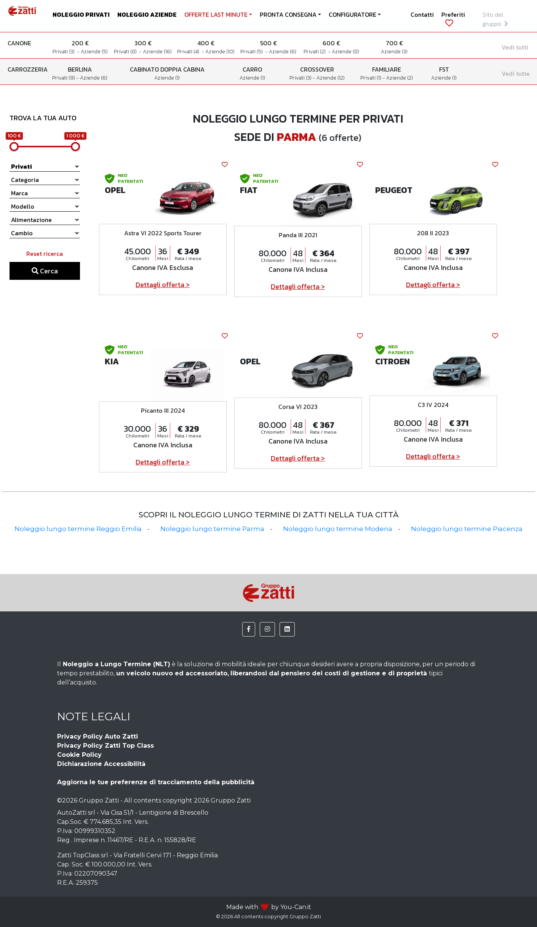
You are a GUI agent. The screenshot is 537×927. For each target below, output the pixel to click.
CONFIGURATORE (352, 14)
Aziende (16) (157, 52)
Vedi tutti (515, 47)
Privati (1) (371, 78)
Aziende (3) (394, 52)
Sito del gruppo (495, 19)
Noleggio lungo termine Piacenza (467, 529)
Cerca (45, 271)
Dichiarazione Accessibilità (101, 763)
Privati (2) (316, 52)
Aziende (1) (167, 78)
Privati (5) (252, 52)
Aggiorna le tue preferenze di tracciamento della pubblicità (155, 782)
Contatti (422, 14)
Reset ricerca (44, 253)
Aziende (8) (345, 52)
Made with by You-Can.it (268, 907)
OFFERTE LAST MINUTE (216, 14)
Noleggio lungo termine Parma (212, 529)
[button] (248, 629)
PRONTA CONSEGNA (288, 14)
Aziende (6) (282, 52)
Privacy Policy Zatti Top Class (105, 745)
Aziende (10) (220, 52)
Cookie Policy (79, 754)
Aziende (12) (330, 78)
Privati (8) (126, 52)
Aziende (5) (94, 52)
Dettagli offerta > (163, 284)
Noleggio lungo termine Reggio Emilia (78, 529)
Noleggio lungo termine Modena (337, 529)
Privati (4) (189, 52)
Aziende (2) (399, 78)
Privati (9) (64, 78)
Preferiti (453, 18)
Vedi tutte (516, 73)
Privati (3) (65, 52)
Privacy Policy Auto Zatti (97, 736)
